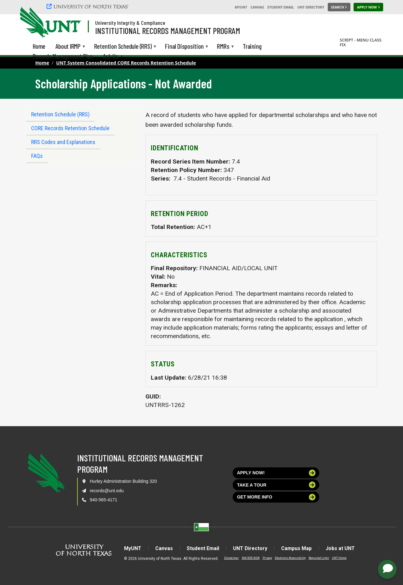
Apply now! (276, 473)
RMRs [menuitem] (223, 46)
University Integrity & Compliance (130, 22)
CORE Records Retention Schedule (70, 128)
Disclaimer (231, 558)
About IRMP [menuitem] (68, 46)
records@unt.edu (107, 490)
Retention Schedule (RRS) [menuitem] (123, 46)
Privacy (267, 558)
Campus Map (296, 548)
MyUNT (241, 7)
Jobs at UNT (340, 548)
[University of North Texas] (88, 6)
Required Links (319, 558)
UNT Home (339, 558)
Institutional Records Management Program (167, 30)
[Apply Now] (368, 7)
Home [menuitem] (39, 46)
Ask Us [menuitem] (110, 56)
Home (42, 62)
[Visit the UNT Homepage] (71, 22)
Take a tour (276, 485)
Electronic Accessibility (290, 558)
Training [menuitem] (252, 46)
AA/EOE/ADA (251, 558)
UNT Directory (311, 7)
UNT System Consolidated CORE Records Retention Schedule (126, 62)
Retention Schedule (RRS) (60, 114)
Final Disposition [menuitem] (184, 46)
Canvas (257, 7)
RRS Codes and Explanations (63, 142)
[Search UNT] (339, 7)
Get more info (276, 497)
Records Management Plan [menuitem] (63, 56)
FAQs (37, 156)
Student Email (280, 7)
